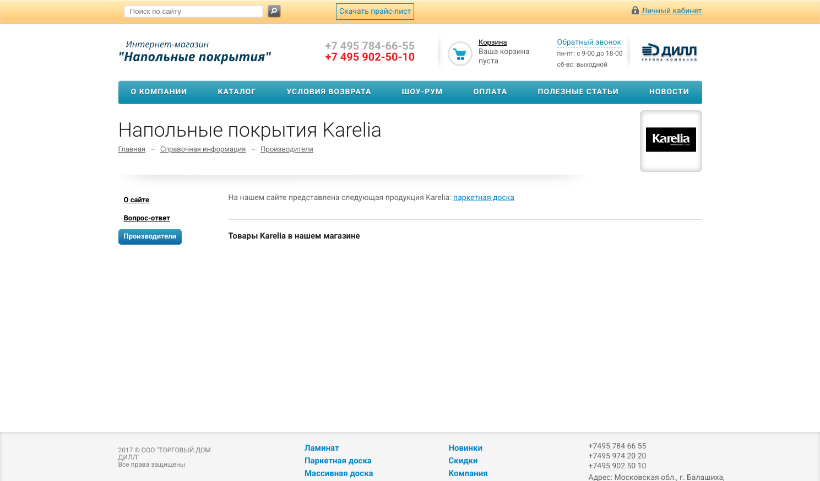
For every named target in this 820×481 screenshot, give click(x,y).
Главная (131, 149)
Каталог (237, 92)
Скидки (462, 461)
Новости (669, 92)
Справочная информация (203, 149)
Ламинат (322, 448)
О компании (159, 92)
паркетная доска (483, 197)
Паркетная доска (338, 461)
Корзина (493, 43)
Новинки (465, 448)
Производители (286, 149)
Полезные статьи (578, 92)
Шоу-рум (422, 92)
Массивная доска (339, 473)
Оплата (490, 92)
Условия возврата (328, 92)
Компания (467, 473)
